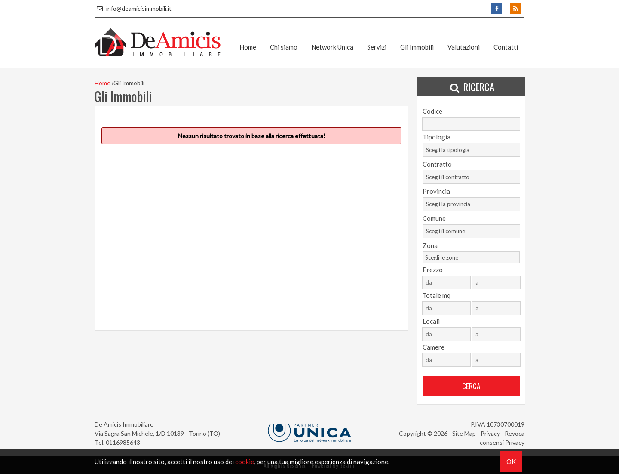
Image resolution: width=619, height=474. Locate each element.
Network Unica (332, 47)
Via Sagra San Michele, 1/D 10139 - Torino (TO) (157, 433)
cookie (244, 461)
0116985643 (123, 442)
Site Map (464, 433)
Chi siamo (283, 47)
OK (511, 461)
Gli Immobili (417, 47)
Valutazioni (463, 47)
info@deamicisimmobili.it (133, 8)
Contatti (505, 47)
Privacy (490, 433)
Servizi (376, 47)
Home (247, 47)
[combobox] (471, 150)
